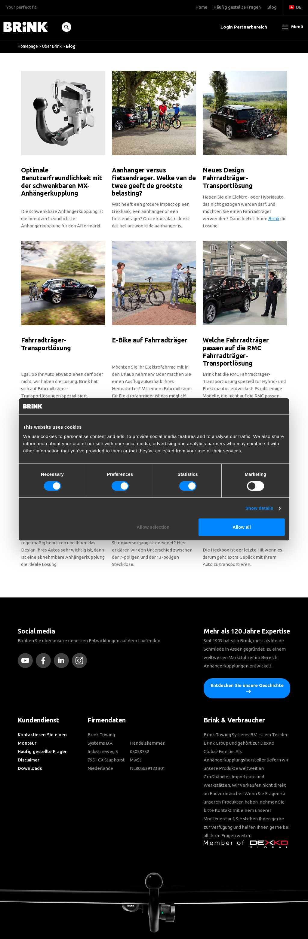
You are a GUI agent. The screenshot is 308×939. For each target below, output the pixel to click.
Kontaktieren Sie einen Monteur (42, 739)
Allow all (242, 527)
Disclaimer (28, 759)
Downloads (30, 768)
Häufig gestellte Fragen (43, 751)
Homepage (28, 46)
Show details (259, 508)
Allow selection (153, 527)
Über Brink (52, 46)
